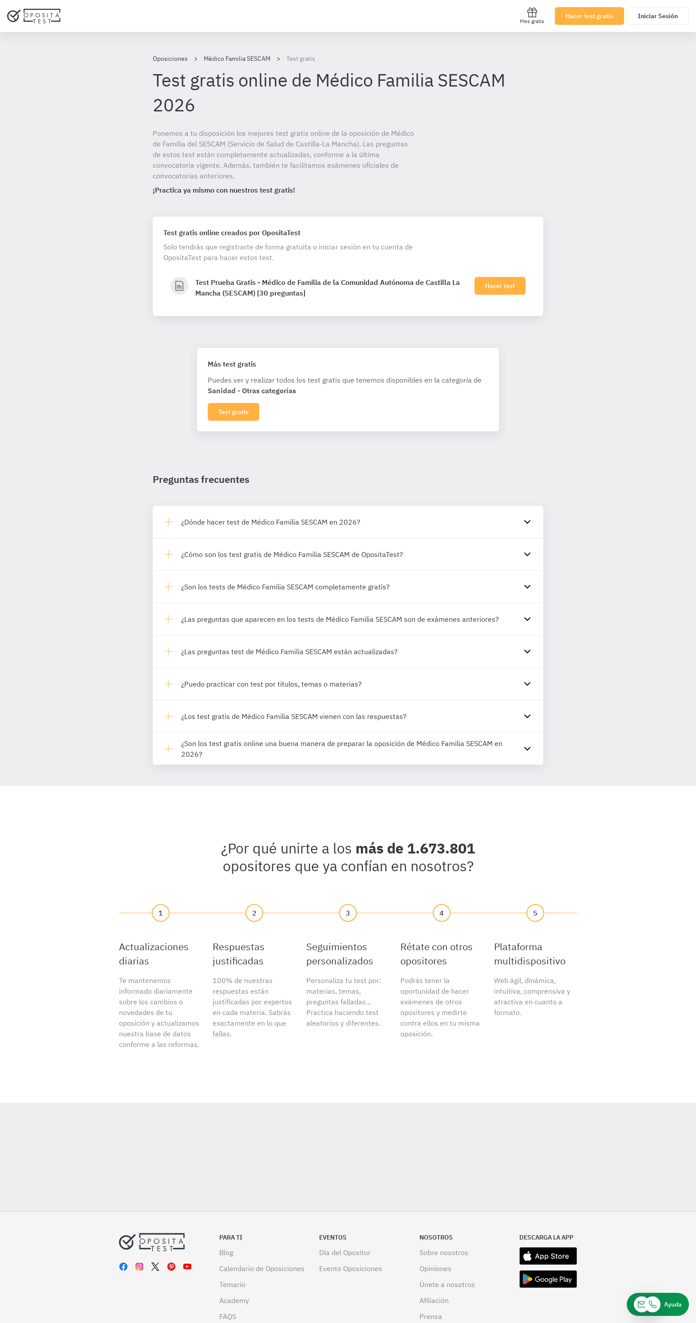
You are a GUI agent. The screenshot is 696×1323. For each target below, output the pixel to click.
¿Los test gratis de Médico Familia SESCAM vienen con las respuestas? (294, 716)
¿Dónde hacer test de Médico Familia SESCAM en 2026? (270, 521)
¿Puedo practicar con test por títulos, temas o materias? (271, 683)
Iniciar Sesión (658, 16)
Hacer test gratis (589, 16)
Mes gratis (532, 15)
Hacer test (500, 286)
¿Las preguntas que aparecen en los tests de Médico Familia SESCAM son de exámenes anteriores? (340, 619)
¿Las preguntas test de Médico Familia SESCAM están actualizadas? (289, 651)
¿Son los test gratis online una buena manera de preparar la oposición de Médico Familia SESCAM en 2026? (341, 748)
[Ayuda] (658, 1304)
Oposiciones (170, 59)
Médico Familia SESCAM (237, 59)
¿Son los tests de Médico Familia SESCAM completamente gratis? (285, 586)
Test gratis (233, 412)
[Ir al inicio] (33, 16)
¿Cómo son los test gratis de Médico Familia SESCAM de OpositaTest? (292, 554)
